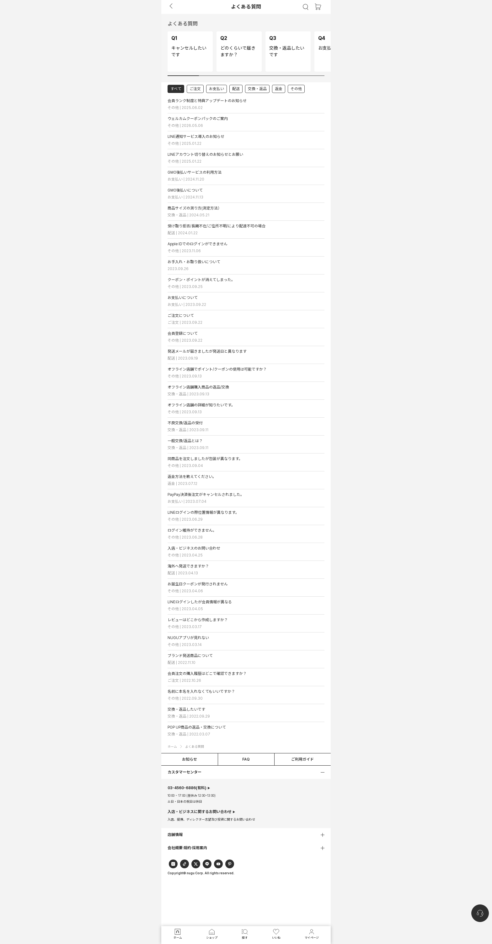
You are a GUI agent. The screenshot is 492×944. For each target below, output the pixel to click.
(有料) (187, 788)
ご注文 (195, 89)
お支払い (216, 89)
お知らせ (189, 759)
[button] (246, 772)
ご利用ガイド (302, 759)
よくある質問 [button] (194, 746)
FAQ (246, 759)
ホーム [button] (172, 746)
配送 (236, 89)
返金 (278, 89)
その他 (296, 89)
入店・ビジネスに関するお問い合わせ (200, 812)
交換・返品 (257, 89)
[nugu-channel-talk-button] (480, 913)
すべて (175, 89)
